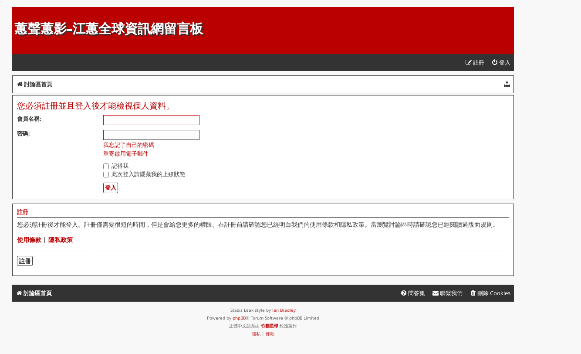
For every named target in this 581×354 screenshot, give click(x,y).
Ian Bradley (284, 310)
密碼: (23, 133)
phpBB (239, 318)
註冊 (25, 261)
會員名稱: (29, 119)
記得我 (115, 166)
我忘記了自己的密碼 (128, 145)
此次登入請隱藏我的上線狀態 (144, 174)
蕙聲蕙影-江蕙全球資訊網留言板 (108, 28)
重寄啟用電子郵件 (126, 153)
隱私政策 (60, 239)
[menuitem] (501, 62)
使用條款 (29, 239)
